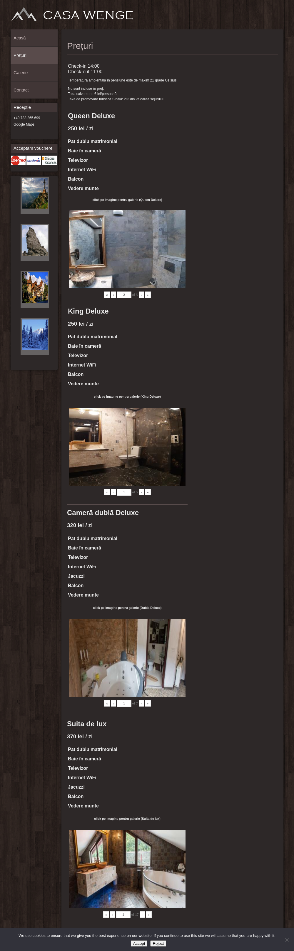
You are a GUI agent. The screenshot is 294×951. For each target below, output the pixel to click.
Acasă (248, 16)
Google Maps (24, 124)
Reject (158, 943)
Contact (277, 16)
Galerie (267, 16)
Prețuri (257, 16)
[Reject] (287, 940)
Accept (139, 943)
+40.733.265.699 (27, 118)
